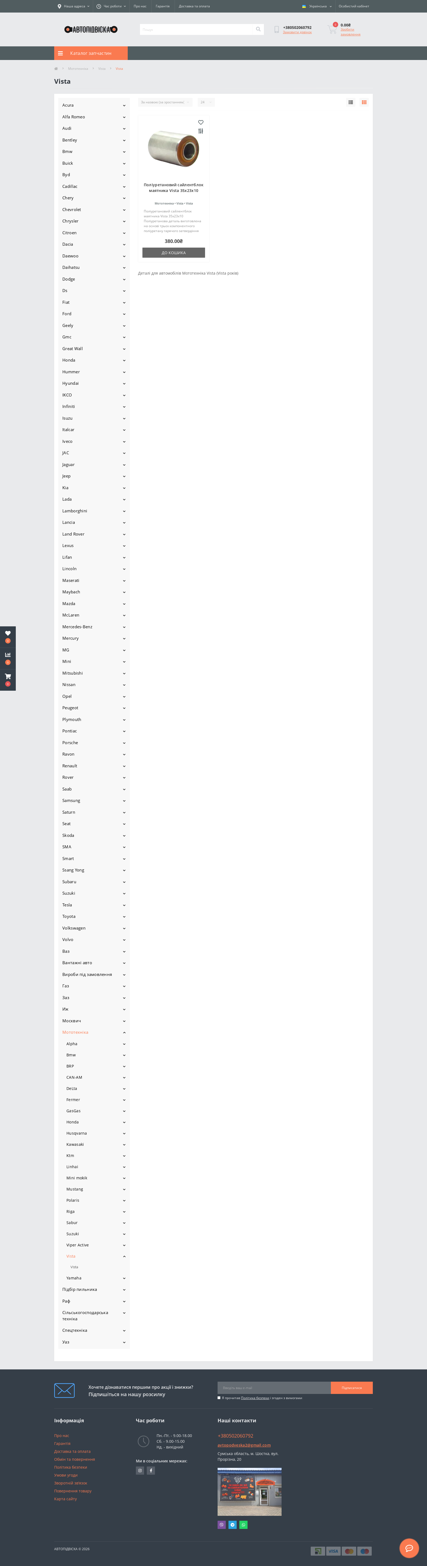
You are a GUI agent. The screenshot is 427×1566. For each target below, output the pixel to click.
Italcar (68, 429)
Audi (66, 128)
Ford (66, 313)
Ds (65, 290)
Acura (68, 105)
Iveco (67, 441)
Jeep (66, 476)
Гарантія (163, 6)
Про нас (140, 6)
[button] (8, 680)
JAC (65, 452)
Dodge (68, 279)
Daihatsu (71, 267)
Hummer (71, 371)
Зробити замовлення (351, 32)
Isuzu (67, 418)
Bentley (69, 140)
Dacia (67, 244)
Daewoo (70, 256)
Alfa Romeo (73, 116)
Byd (66, 174)
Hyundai (70, 383)
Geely (68, 325)
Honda (68, 360)
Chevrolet (71, 209)
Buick (67, 163)
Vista (102, 68)
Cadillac (69, 186)
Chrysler (70, 221)
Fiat (65, 302)
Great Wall (72, 348)
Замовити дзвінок (297, 32)
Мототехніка (78, 68)
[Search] (258, 29)
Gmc (66, 336)
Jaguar (68, 464)
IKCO (67, 395)
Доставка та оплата (194, 6)
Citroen (69, 232)
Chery (68, 197)
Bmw (67, 151)
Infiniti (68, 406)
